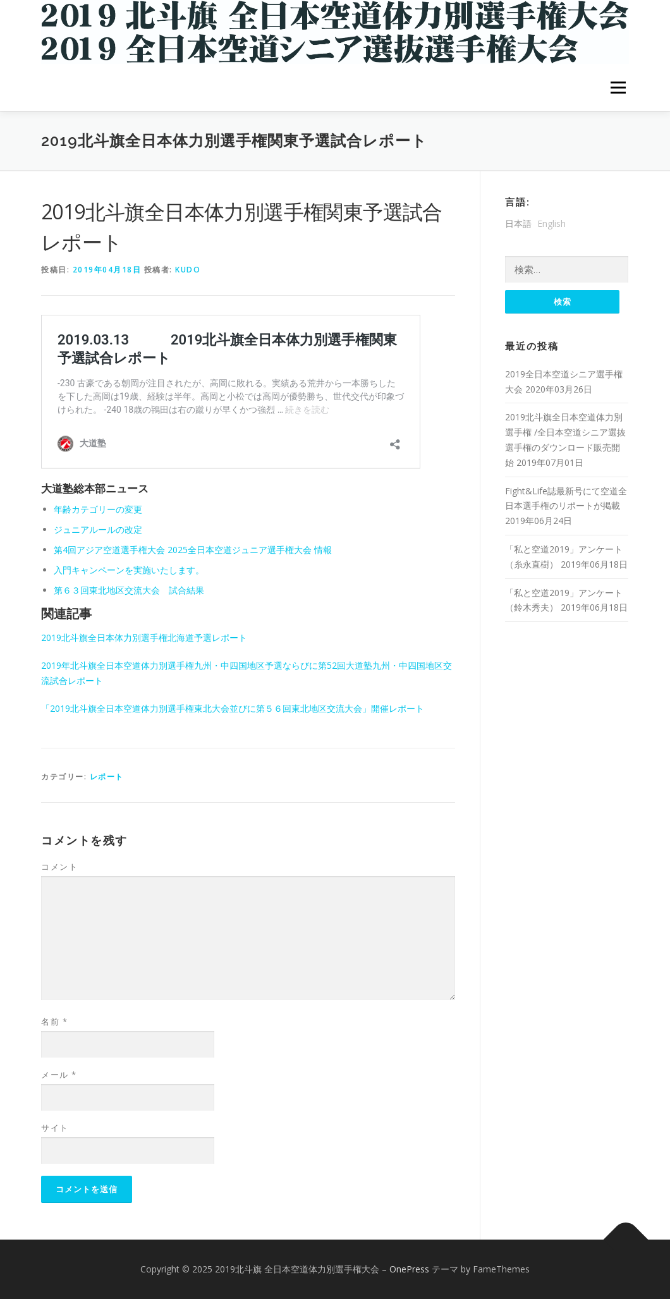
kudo (187, 269)
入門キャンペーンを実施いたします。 (129, 570)
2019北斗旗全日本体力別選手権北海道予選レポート (144, 637)
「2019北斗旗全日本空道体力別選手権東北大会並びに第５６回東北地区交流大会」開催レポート (237, 708)
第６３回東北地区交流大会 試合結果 (129, 590)
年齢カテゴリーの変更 (98, 509)
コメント (59, 866)
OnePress (409, 1269)
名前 (54, 1021)
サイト (55, 1127)
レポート (107, 776)
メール (59, 1074)
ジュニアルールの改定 (98, 529)
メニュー (618, 88)
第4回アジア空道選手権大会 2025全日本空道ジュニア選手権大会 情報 (193, 550)
